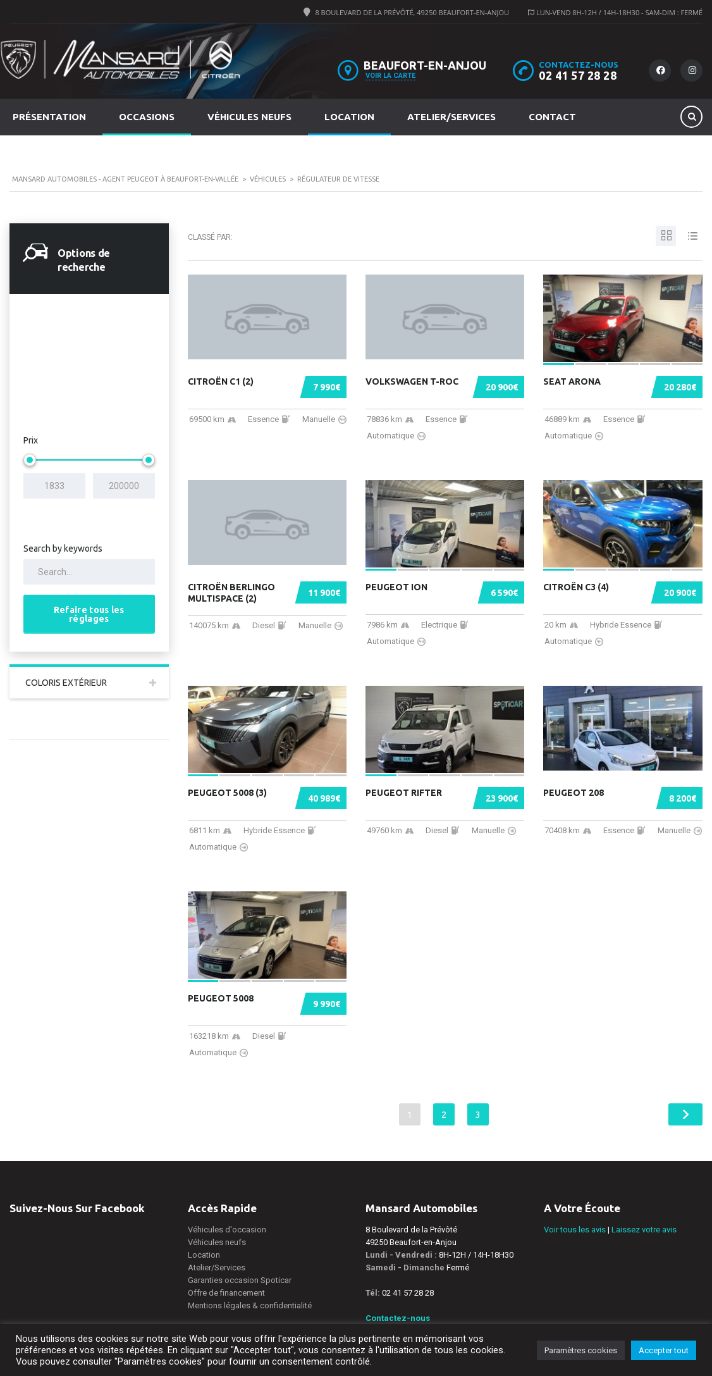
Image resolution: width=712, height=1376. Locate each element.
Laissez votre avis (644, 1229)
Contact (552, 116)
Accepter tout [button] (664, 1350)
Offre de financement (226, 1293)
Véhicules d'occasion (227, 1229)
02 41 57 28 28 (578, 75)
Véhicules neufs (249, 116)
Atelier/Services (451, 116)
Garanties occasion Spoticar (240, 1280)
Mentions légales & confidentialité (250, 1305)
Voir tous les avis (575, 1229)
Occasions (147, 116)
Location (349, 116)
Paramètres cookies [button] (580, 1350)
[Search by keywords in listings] (89, 572)
